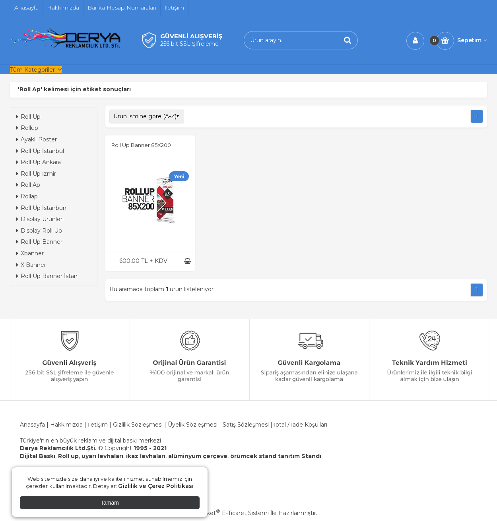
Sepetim (472, 40)
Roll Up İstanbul (40, 151)
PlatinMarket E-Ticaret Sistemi (224, 513)
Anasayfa (32, 424)
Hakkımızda (67, 424)
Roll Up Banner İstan (47, 276)
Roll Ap (28, 184)
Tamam (110, 502)
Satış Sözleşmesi (246, 424)
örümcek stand (253, 456)
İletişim (98, 424)
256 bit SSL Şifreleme (189, 43)
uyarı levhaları (102, 456)
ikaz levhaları (145, 456)
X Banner (31, 264)
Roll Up (28, 116)
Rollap (27, 196)
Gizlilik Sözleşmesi (138, 424)
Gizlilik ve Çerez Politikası (156, 486)
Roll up (68, 456)
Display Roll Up (39, 230)
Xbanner (30, 253)
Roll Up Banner (39, 241)
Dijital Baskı (37, 456)
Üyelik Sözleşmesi (192, 424)
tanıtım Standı (299, 456)
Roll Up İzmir (36, 173)
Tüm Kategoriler (32, 69)
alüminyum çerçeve (197, 456)
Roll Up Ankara (38, 162)
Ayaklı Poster (36, 139)
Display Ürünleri (40, 219)
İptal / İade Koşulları (300, 424)
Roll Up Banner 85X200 (141, 145)
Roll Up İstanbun (41, 208)
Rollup (27, 127)
